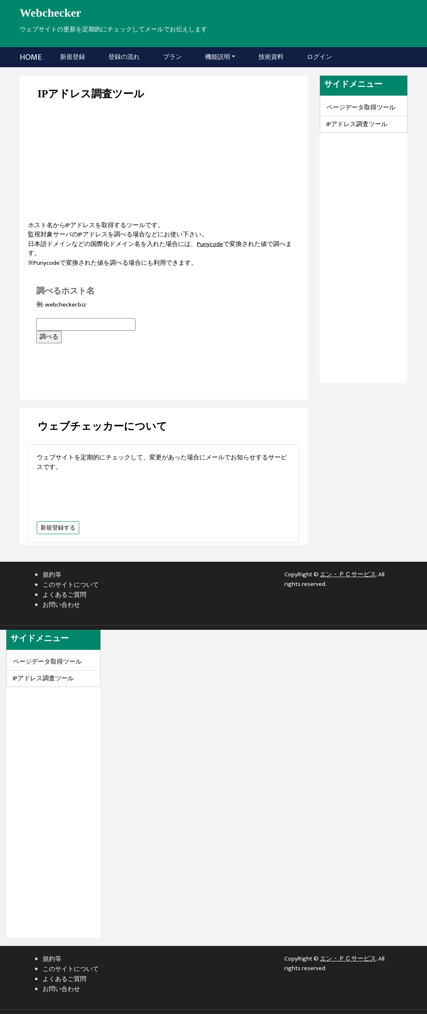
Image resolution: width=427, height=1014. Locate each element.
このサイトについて (71, 585)
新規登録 (74, 56)
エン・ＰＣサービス (348, 574)
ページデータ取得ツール (361, 107)
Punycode (210, 244)
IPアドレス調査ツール (357, 124)
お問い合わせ (61, 605)
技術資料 (271, 57)
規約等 (52, 575)
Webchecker (50, 12)
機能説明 (217, 57)
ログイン (319, 57)
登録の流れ (124, 57)
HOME (31, 57)
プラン (172, 57)
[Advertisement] (163, 162)
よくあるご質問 (64, 595)
